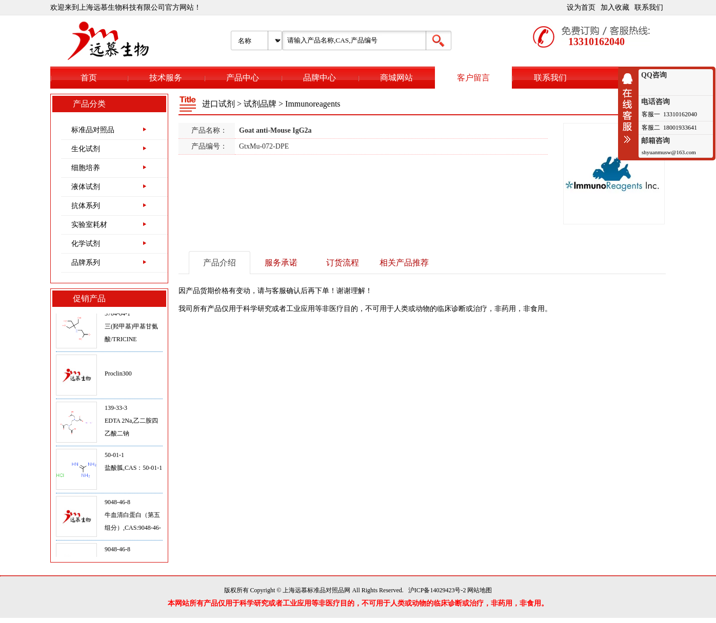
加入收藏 (615, 7)
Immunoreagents (313, 103)
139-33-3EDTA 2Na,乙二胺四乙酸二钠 (131, 423)
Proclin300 (118, 376)
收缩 (630, 108)
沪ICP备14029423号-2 (437, 590)
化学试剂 (85, 243)
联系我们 (648, 7)
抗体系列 (85, 206)
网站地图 (479, 590)
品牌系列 (85, 262)
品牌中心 (319, 77)
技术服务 (165, 77)
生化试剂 (85, 149)
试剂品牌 (260, 103)
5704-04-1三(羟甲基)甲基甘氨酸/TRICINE (131, 329)
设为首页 (581, 7)
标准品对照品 (92, 130)
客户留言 (473, 77)
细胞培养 (85, 168)
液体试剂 (85, 187)
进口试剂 (218, 103)
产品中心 (242, 77)
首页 (89, 77)
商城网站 (396, 77)
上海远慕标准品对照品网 (316, 590)
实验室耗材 (89, 225)
